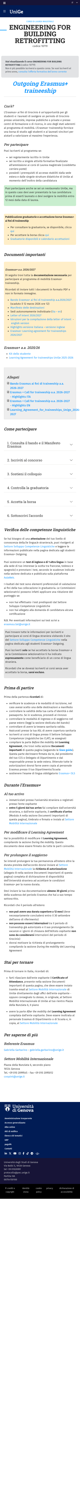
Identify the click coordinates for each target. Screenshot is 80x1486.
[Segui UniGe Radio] (37, 1153)
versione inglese (55, 327)
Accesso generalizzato (15, 1123)
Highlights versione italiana (26, 327)
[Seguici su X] (10, 1153)
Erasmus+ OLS (67, 773)
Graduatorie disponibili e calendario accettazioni (39, 239)
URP (6, 1140)
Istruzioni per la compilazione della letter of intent (40, 319)
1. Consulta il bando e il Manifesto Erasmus (33, 444)
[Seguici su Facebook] (23, 1153)
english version (20, 323)
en (59, 311)
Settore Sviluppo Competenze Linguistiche (29, 546)
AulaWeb (9, 577)
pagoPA (8, 1144)
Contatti (8, 1148)
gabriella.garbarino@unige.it (47, 1050)
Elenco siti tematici (13, 1136)
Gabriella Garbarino (15, 1050)
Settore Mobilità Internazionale (48, 989)
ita (53, 311)
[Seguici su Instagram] (20, 1153)
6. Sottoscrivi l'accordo (25, 515)
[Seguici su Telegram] (32, 1153)
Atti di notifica (11, 1131)
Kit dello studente (20, 353)
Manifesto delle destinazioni (27, 307)
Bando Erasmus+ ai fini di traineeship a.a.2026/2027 (40, 299)
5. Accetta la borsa (21, 502)
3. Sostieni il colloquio (24, 474)
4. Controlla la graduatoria (28, 488)
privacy (49, 1188)
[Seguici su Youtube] (14, 1153)
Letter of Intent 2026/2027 (25, 315)
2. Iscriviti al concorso (24, 460)
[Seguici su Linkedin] (6, 1153)
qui (12, 231)
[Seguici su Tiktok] (27, 1153)
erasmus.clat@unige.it (17, 624)
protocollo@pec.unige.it (17, 1172)
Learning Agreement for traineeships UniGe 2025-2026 (41, 357)
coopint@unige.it (14, 1076)
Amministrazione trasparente (18, 1118)
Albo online (10, 1127)
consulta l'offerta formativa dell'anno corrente (42, 71)
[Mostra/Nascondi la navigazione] (4, 11)
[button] (4, 2)
